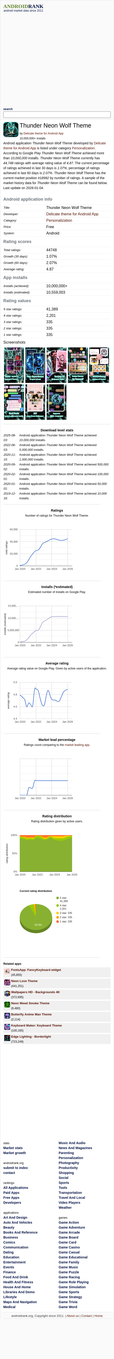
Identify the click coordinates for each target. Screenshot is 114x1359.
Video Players (69, 1202)
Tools (63, 1188)
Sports (64, 1183)
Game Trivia (68, 1302)
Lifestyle (10, 1297)
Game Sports (69, 1292)
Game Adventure (72, 1227)
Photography (69, 1163)
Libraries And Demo (19, 1292)
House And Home (17, 1287)
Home (98, 1316)
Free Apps (11, 1198)
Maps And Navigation (20, 1302)
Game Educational (73, 1257)
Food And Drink (15, 1277)
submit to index (15, 1168)
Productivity (68, 1168)
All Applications (15, 1188)
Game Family (69, 1262)
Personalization (83, 148)
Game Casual (69, 1252)
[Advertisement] (46, 58)
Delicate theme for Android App (43, 133)
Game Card (67, 1242)
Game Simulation (72, 1287)
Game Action (69, 1222)
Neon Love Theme (24, 981)
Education (11, 1257)
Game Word (68, 1307)
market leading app (77, 745)
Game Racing (69, 1277)
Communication (15, 1247)
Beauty (8, 1227)
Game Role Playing (74, 1282)
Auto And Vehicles (17, 1222)
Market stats (13, 1148)
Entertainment (14, 1262)
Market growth (14, 1153)
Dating (8, 1252)
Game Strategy (70, 1297)
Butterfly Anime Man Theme (31, 1014)
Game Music (68, 1267)
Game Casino (69, 1247)
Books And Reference (20, 1232)
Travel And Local (72, 1198)
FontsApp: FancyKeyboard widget (36, 970)
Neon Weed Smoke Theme (30, 1003)
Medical (9, 1307)
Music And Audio (72, 1143)
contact (9, 1173)
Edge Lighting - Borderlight (31, 1036)
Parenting (66, 1153)
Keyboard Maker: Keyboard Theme (36, 1025)
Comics (9, 1242)
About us (73, 1316)
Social (63, 1178)
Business (10, 1237)
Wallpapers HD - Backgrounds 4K (35, 992)
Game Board (68, 1237)
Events (8, 1267)
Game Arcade (69, 1232)
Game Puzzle (69, 1272)
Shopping (66, 1173)
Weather (65, 1207)
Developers (12, 1202)
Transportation (70, 1193)
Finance (9, 1272)
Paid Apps (11, 1193)
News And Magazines (75, 1148)
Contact (86, 1316)
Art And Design (15, 1217)
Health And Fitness (18, 1282)
